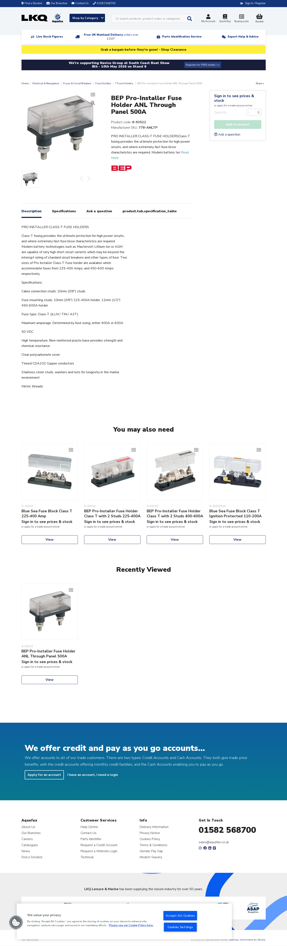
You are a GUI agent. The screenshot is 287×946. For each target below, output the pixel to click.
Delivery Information (154, 827)
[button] (16, 922)
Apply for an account (44, 775)
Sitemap (233, 939)
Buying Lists (241, 19)
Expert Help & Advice (243, 37)
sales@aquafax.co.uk (214, 842)
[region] (124, 921)
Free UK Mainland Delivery (111, 37)
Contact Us (88, 833)
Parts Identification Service (182, 37)
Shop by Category (88, 18)
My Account (208, 19)
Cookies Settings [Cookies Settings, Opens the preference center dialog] (180, 927)
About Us (28, 827)
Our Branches (56, 3)
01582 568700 (227, 830)
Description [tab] (31, 211)
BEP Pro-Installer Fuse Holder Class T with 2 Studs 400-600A (175, 514)
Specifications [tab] (64, 211)
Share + (260, 83)
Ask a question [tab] (99, 211)
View (50, 539)
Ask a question (227, 134)
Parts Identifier (91, 839)
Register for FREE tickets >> (203, 65)
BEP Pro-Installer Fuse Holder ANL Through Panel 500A (48, 654)
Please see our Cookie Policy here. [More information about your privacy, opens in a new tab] (131, 925)
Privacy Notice (150, 833)
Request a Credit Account (99, 845)
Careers (27, 839)
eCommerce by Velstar (253, 939)
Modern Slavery (151, 857)
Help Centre (89, 827)
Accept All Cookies (180, 915)
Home (25, 83)
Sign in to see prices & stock (234, 98)
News (25, 851)
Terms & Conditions (153, 845)
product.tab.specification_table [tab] (150, 211)
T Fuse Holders (124, 83)
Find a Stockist (31, 3)
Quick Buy (225, 19)
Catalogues (29, 845)
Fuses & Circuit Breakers (77, 83)
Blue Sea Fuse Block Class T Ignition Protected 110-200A (235, 514)
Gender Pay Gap (151, 851)
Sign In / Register (255, 3)
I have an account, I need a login (92, 775)
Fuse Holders (103, 83)
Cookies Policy (150, 839)
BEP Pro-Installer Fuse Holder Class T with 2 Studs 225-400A (112, 514)
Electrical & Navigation (46, 83)
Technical (87, 857)
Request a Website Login (99, 851)
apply (220, 105)
